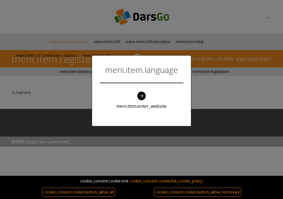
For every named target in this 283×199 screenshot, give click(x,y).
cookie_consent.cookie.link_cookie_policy (166, 181)
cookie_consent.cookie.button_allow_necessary (198, 192)
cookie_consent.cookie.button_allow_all (79, 192)
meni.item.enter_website (141, 100)
